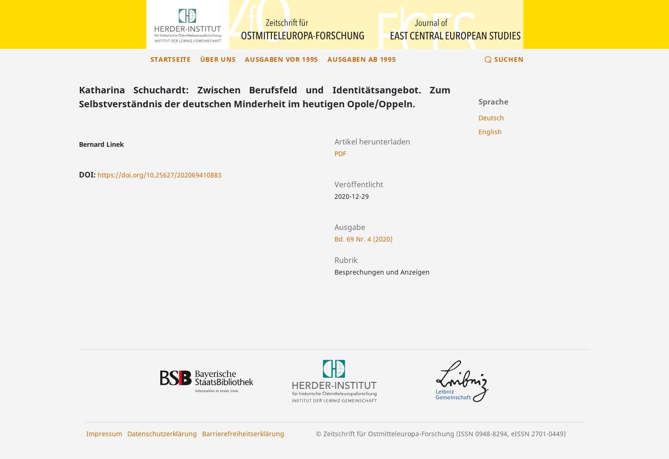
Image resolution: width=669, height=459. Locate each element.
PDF (340, 153)
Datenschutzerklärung (162, 433)
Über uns (218, 59)
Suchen (508, 59)
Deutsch (491, 117)
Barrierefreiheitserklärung (243, 433)
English (490, 131)
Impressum (104, 433)
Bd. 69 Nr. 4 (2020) (363, 239)
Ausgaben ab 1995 (362, 59)
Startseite (171, 59)
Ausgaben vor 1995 (281, 59)
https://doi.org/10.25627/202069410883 (160, 174)
